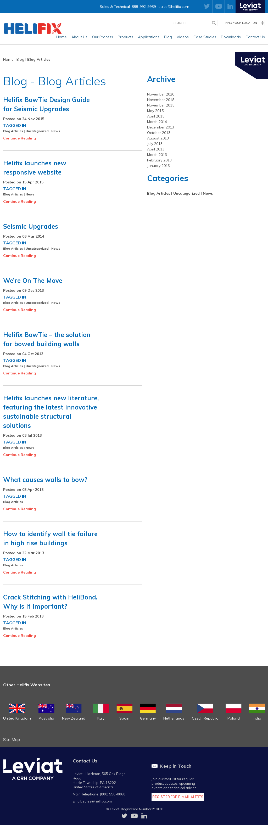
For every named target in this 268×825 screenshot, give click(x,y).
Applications (148, 37)
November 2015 (160, 105)
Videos (183, 37)
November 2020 (160, 94)
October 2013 (158, 132)
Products (125, 37)
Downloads (231, 37)
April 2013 (155, 149)
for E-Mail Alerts (177, 797)
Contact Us (255, 37)
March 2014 (157, 121)
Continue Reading (19, 138)
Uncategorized (37, 131)
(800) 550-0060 (112, 794)
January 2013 (158, 165)
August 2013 (158, 138)
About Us (79, 37)
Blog (168, 37)
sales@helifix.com (174, 6)
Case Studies (204, 37)
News (55, 131)
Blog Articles (38, 59)
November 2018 (160, 99)
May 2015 (155, 110)
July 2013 (155, 143)
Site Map (11, 739)
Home (61, 37)
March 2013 (157, 154)
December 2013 (160, 127)
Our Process (102, 37)
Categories (167, 178)
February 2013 (159, 160)
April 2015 (155, 116)
